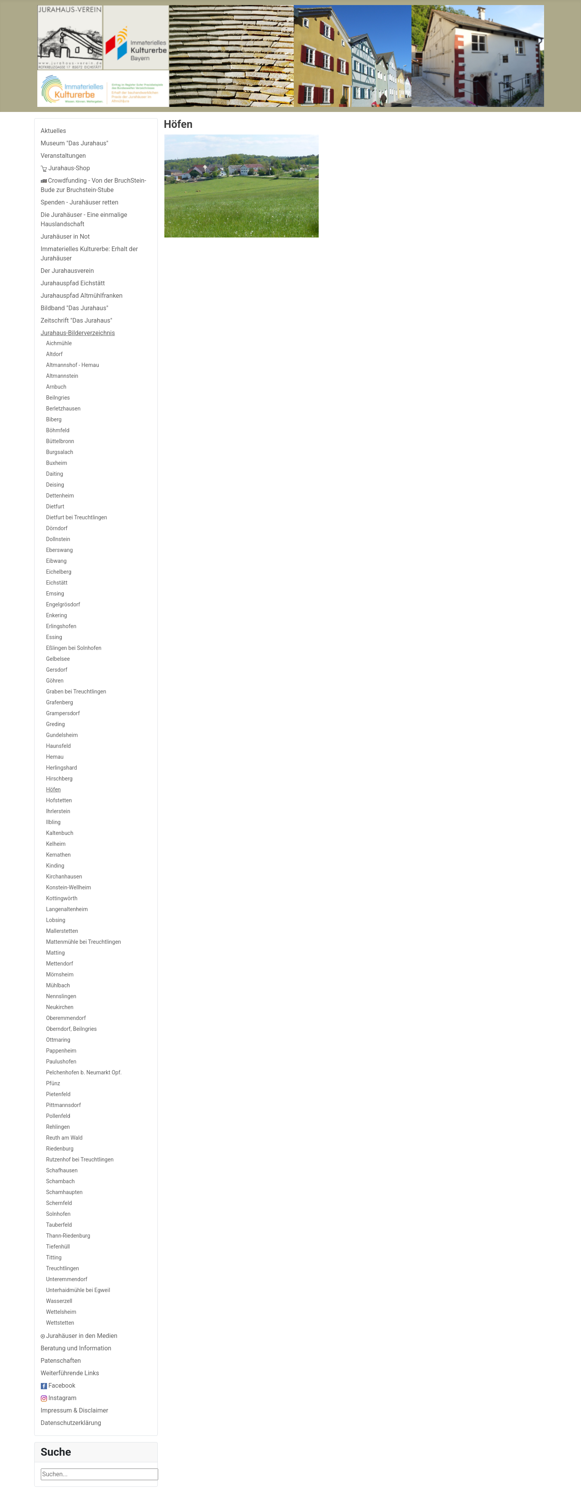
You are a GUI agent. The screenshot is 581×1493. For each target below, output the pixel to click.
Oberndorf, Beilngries (71, 1029)
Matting (55, 953)
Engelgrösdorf (63, 604)
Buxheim (56, 463)
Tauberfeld (59, 1225)
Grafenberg (59, 702)
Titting (54, 1257)
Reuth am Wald (64, 1138)
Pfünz (53, 1083)
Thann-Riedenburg (68, 1236)
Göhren (55, 681)
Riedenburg (60, 1149)
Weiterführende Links (70, 1373)
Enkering (56, 615)
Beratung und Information (76, 1348)
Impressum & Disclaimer (74, 1410)
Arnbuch (56, 387)
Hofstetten (59, 800)
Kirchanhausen (64, 876)
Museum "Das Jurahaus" (74, 143)
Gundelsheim (62, 735)
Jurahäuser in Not (65, 236)
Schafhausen (62, 1170)
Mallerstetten (62, 931)
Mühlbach (58, 985)
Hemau (55, 757)
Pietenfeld (58, 1094)
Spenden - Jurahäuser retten (80, 202)
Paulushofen (61, 1061)
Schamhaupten (64, 1192)
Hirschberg (59, 778)
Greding (55, 724)
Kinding (55, 866)
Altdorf (54, 354)
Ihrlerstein (58, 811)
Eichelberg (59, 572)
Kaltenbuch (59, 833)
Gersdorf (57, 670)
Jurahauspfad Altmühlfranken (82, 295)
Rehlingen (58, 1127)
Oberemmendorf (66, 1018)
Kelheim (56, 844)
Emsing (55, 593)
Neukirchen (59, 1007)
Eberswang (59, 550)
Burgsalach (59, 452)
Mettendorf (59, 963)
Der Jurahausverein (67, 270)
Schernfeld (59, 1203)
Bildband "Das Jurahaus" (74, 308)
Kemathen (58, 855)
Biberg (54, 419)
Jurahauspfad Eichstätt (73, 283)
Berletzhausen (63, 408)
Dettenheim (60, 495)
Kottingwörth (62, 898)
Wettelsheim (61, 1312)
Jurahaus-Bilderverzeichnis (78, 333)
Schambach (60, 1181)
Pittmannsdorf (63, 1105)
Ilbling (53, 822)
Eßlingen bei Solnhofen (73, 648)
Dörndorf (57, 528)
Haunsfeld (58, 746)
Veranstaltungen (63, 155)
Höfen (53, 789)
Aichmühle (59, 343)
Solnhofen (58, 1214)
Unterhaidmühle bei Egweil (78, 1290)
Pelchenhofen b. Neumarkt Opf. (84, 1072)
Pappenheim (61, 1051)
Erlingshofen (61, 626)
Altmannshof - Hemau (72, 365)
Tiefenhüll (58, 1246)
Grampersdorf (63, 713)
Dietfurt (55, 506)
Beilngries (58, 398)
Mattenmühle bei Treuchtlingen (83, 942)
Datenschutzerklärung (71, 1423)
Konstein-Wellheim (68, 887)
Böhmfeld (58, 430)
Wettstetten (60, 1323)
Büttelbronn (60, 441)
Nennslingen (61, 996)
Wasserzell (59, 1301)
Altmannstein (62, 376)
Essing (54, 637)
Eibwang (56, 561)
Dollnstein (58, 539)
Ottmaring (58, 1040)
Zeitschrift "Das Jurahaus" (76, 320)
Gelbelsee (58, 659)
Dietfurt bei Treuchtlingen (76, 517)
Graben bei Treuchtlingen (76, 691)
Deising (55, 485)
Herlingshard (61, 768)
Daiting (54, 474)
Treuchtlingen (62, 1268)
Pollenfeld (58, 1116)
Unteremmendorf (66, 1279)
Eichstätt (57, 583)
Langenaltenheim (67, 909)
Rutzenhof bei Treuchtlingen (80, 1159)
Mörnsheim (60, 974)
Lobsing (56, 920)
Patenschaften (61, 1360)
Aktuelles (53, 130)
